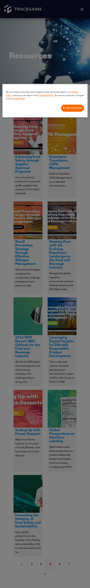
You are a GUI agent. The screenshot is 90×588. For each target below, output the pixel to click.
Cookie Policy (18, 99)
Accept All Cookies (72, 108)
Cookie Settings (46, 95)
